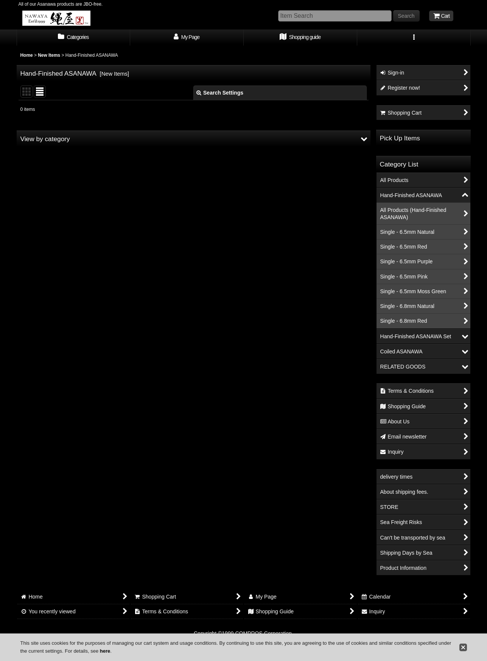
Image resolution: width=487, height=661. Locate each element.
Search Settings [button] (219, 93)
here (105, 651)
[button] (414, 38)
